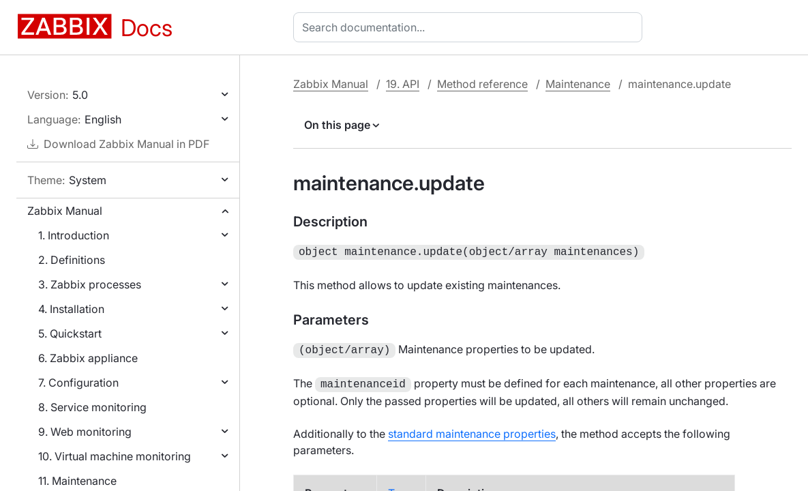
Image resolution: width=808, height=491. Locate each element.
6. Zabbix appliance (88, 358)
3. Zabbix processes (89, 284)
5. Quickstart (70, 333)
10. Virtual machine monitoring (114, 456)
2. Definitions (71, 260)
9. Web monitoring (85, 431)
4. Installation (71, 309)
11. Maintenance (77, 481)
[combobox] (470, 27)
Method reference (482, 84)
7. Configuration (78, 382)
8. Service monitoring (92, 407)
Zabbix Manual (64, 211)
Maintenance (577, 84)
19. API (402, 84)
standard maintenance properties (472, 429)
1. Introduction (73, 235)
